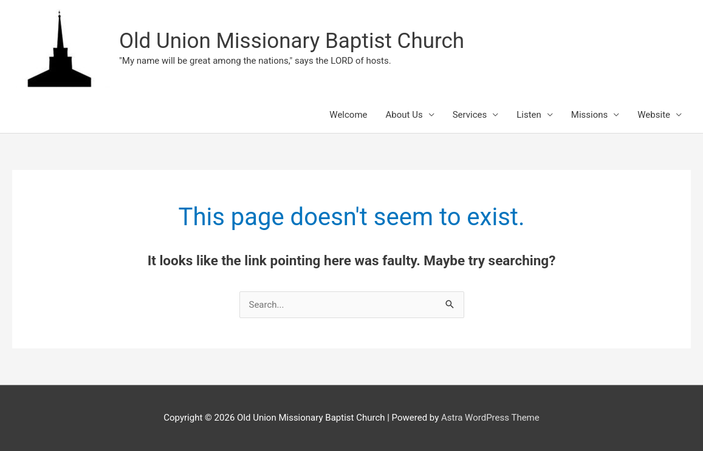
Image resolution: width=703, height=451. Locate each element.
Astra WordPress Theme (490, 417)
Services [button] (470, 114)
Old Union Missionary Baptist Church (291, 41)
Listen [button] (528, 114)
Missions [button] (589, 114)
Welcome (348, 114)
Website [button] (653, 114)
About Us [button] (404, 114)
